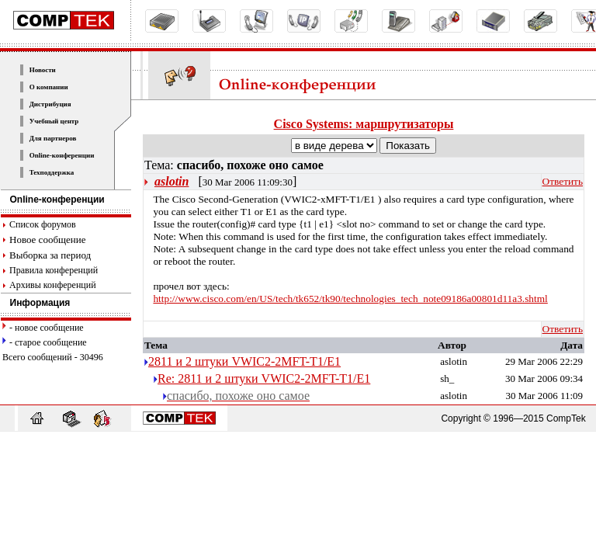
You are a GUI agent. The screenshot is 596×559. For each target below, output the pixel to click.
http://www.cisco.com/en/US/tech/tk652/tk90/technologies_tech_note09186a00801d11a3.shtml (350, 298)
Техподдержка (51, 172)
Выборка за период (50, 255)
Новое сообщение (47, 239)
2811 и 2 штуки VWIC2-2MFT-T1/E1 (244, 361)
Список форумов (42, 224)
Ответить (562, 181)
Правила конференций (53, 270)
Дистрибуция (50, 104)
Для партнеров (53, 138)
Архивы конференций (52, 285)
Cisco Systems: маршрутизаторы (364, 123)
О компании (48, 87)
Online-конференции (62, 155)
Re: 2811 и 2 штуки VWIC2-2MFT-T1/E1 (264, 378)
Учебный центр (54, 121)
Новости (42, 70)
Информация (36, 302)
